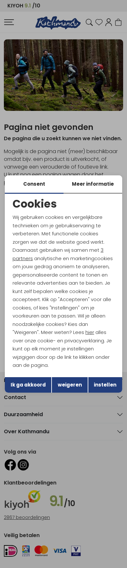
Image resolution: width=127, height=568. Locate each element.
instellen (105, 384)
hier (89, 332)
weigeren (70, 384)
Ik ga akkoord (28, 384)
